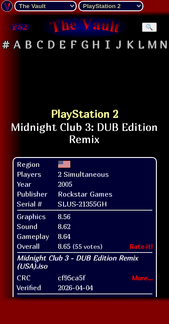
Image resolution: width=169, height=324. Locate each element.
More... (142, 278)
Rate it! (141, 246)
